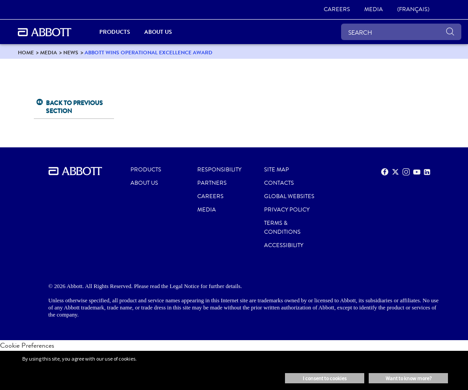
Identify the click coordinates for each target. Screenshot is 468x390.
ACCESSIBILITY (283, 245)
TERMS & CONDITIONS (282, 227)
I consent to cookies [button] (324, 378)
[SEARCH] (401, 32)
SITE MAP (276, 170)
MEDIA (206, 210)
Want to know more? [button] (408, 378)
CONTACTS (279, 183)
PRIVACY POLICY (286, 210)
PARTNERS (212, 183)
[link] (337, 9)
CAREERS (210, 196)
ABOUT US (144, 183)
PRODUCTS (145, 170)
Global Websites (289, 196)
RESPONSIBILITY (219, 170)
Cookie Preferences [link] (27, 345)
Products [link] (114, 32)
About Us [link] (158, 32)
